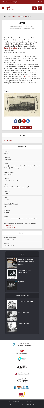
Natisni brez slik (26, 127)
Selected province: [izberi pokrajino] (10, 2)
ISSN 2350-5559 (30, 405)
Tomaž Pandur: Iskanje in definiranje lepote (25, 272)
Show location (8, 140)
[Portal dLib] (22, 367)
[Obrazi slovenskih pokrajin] (22, 380)
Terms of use (21, 405)
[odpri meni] (3, 8)
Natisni (15, 127)
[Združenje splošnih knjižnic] (22, 394)
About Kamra (13, 405)
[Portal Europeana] (22, 359)
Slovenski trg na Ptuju (24, 324)
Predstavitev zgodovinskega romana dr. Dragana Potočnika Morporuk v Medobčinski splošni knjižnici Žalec (26, 262)
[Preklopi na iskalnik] (40, 8)
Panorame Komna (9, 227)
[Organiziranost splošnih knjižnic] (22, 352)
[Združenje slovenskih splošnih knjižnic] (22, 374)
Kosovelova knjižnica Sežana (26, 29)
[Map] (34, 8)
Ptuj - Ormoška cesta (24, 313)
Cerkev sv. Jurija (8, 225)
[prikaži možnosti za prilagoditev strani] (38, 2)
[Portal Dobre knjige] (22, 387)
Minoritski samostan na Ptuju (26, 302)
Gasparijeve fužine (10, 48)
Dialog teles (21, 282)
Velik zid (27, 76)
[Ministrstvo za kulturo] (22, 345)
